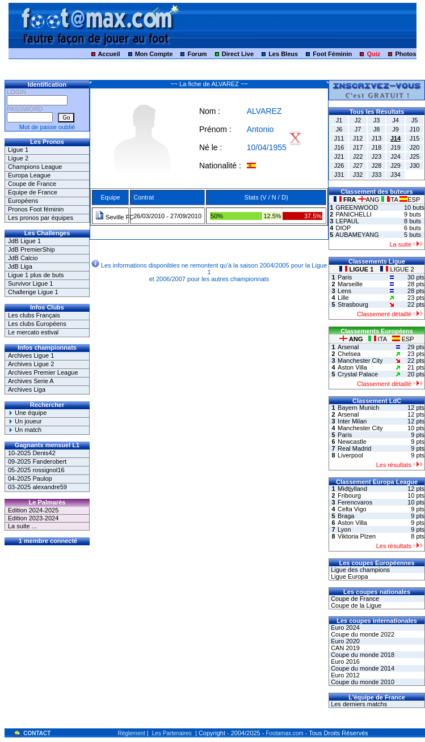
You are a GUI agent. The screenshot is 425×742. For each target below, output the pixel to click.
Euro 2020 (344, 641)
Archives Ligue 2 (31, 364)
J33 (377, 174)
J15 (415, 138)
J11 (339, 138)
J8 (376, 129)
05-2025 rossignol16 (36, 470)
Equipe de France (32, 192)
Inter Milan (352, 421)
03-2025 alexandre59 (37, 487)
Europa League (29, 175)
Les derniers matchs (358, 704)
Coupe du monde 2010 (361, 682)
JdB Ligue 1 (24, 241)
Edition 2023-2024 (33, 518)
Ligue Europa (348, 576)
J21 (339, 156)
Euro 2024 (344, 627)
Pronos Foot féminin (36, 209)
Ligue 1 (18, 149)
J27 (358, 165)
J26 (339, 165)
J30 (415, 165)
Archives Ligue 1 (31, 355)
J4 (395, 120)
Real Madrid (354, 448)
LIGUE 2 (397, 269)
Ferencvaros (355, 502)
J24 (395, 156)
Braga (346, 515)
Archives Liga (26, 389)
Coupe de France (32, 183)
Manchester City (360, 360)
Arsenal (348, 347)
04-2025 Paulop (30, 478)
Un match (24, 429)
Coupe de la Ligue (355, 605)
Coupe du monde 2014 (361, 668)
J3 (376, 120)
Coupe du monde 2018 (361, 654)
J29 (395, 165)
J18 (377, 147)
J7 (358, 129)
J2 (358, 120)
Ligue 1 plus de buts (36, 275)
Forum (197, 53)
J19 (395, 147)
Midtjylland (352, 488)
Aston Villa (352, 367)
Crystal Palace (358, 374)
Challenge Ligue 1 (33, 292)
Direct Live (238, 53)
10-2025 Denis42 (32, 453)
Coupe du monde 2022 (361, 634)
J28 (377, 165)
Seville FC (114, 217)
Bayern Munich (358, 407)
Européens (23, 200)
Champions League (35, 166)
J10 (415, 129)
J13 (377, 138)
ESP (409, 199)
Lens (344, 290)
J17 (358, 147)
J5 (414, 120)
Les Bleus (283, 53)
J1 (339, 120)
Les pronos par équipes (40, 217)
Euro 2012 (344, 675)
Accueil (109, 53)
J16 (339, 147)
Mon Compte (154, 53)
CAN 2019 (344, 648)
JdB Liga (20, 266)
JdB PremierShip (31, 249)
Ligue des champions (359, 569)
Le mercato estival (33, 332)
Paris (345, 277)
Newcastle (352, 441)
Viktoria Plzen (357, 536)
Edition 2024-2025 (33, 510)
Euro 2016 (344, 661)
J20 (415, 147)
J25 (415, 156)
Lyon (344, 529)
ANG (369, 199)
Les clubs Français (34, 315)
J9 (395, 129)
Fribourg (349, 495)
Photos (405, 53)
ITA (390, 199)
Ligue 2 (18, 158)
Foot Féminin (332, 53)
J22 (358, 156)
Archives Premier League (43, 372)
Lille (343, 297)
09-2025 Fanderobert (37, 461)
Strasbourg (353, 304)
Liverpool (350, 455)
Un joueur (25, 421)
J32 (358, 174)
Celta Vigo (352, 509)
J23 (377, 156)
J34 (395, 174)
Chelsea (349, 353)
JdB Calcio (23, 258)
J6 (339, 129)
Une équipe (27, 412)
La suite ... (22, 526)
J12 (358, 138)
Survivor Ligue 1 (30, 283)
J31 (339, 174)
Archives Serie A (31, 381)
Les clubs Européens (37, 323)
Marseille (350, 284)
